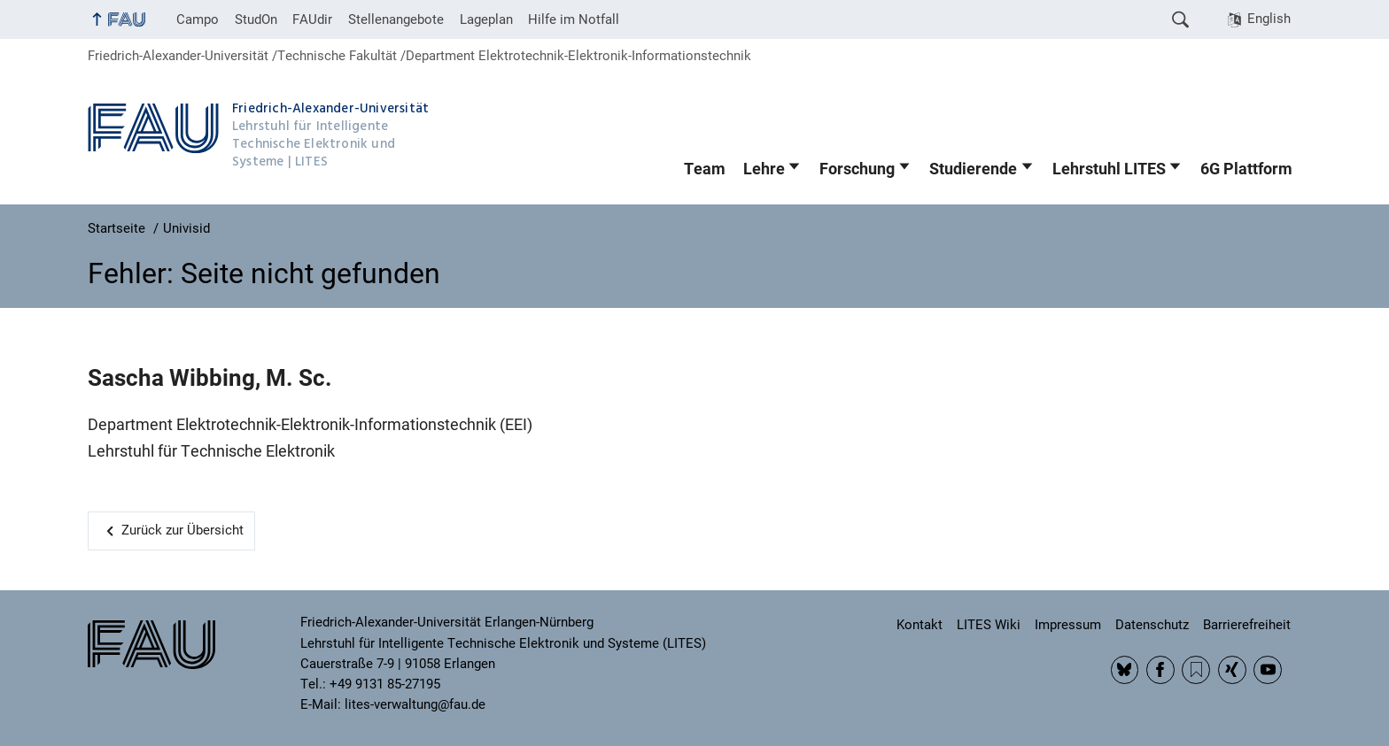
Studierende (973, 169)
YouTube (1267, 670)
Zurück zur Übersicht (182, 530)
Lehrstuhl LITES (1109, 169)
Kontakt (919, 625)
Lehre (764, 169)
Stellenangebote (396, 19)
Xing (1232, 670)
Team (705, 169)
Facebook (1160, 670)
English (1269, 19)
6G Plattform (1246, 169)
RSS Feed (1196, 670)
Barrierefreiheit (1247, 625)
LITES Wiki (988, 625)
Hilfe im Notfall (573, 19)
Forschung (857, 169)
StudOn (256, 19)
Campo (197, 19)
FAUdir (312, 19)
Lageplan (486, 19)
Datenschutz (1152, 625)
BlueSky (1125, 670)
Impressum (1068, 625)
